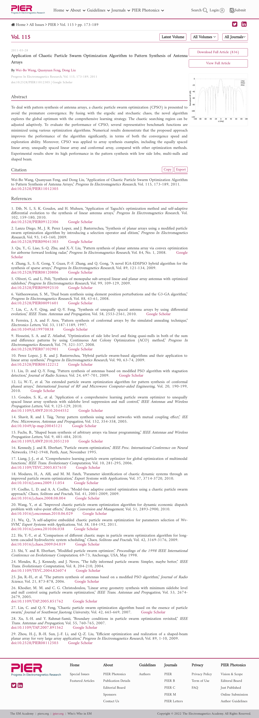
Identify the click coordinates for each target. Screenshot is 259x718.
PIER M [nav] (170, 695)
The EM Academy (22, 714)
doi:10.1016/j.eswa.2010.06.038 (37, 529)
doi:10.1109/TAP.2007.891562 (37, 627)
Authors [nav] (144, 674)
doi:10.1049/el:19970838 (32, 329)
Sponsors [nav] (109, 695)
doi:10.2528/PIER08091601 (34, 303)
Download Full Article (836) (218, 52)
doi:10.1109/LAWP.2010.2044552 (40, 410)
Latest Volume (173, 37)
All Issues (36, 24)
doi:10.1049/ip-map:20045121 (36, 426)
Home (20, 24)
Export (181, 169)
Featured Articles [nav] (82, 681)
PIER (52, 24)
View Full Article (218, 63)
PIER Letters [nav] (173, 701)
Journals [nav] (120, 10)
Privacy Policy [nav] (202, 674)
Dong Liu (69, 70)
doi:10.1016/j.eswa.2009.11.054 (37, 483)
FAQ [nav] (195, 688)
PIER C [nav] (169, 688)
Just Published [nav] (231, 688)
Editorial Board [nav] (114, 688)
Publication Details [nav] (116, 681)
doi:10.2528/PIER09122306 (34, 222)
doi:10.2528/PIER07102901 (34, 349)
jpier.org (58, 714)
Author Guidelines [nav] (234, 701)
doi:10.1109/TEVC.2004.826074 (38, 570)
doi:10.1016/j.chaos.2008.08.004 (38, 498)
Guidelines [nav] (98, 10)
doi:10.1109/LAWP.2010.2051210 (40, 441)
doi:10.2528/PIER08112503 (34, 643)
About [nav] (77, 10)
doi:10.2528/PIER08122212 (34, 364)
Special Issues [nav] (79, 674)
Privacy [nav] (197, 666)
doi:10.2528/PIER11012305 (30, 82)
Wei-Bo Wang (26, 70)
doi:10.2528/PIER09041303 (34, 241)
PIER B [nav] (169, 681)
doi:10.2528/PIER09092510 (34, 288)
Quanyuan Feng (49, 70)
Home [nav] (61, 10)
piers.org (43, 714)
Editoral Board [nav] (231, 681)
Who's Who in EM (80, 714)
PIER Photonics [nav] (148, 10)
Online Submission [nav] (234, 695)
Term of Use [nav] (200, 681)
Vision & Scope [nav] (232, 674)
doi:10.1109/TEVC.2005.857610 (38, 467)
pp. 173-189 (88, 24)
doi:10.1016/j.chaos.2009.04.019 (38, 544)
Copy (167, 169)
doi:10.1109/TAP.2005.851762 (37, 601)
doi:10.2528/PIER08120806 (34, 272)
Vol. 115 (67, 24)
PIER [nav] (168, 674)
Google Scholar (62, 82)
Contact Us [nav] (111, 701)
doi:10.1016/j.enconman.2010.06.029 (42, 513)
